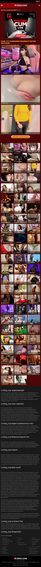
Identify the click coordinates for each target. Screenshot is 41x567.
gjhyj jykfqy (34, 542)
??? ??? (19, 541)
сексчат (3, 1)
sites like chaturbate (33, 548)
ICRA (23, 560)
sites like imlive (5, 553)
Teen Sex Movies (21, 542)
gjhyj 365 (4, 548)
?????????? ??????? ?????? (34, 546)
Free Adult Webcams (36, 539)
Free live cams (5, 550)
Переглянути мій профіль (20, 137)
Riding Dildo (4, 546)
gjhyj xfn (4, 551)
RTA (17, 560)
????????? (20, 538)
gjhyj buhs (34, 544)
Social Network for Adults (7, 541)
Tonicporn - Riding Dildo (34, 551)
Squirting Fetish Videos (22, 544)
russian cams (5, 544)
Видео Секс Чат (5, 542)
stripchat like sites (5, 539)
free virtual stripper (33, 553)
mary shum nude (32, 550)
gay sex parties (35, 541)
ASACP (20, 560)
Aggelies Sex (5, 538)
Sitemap (33, 538)
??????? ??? (20, 539)
